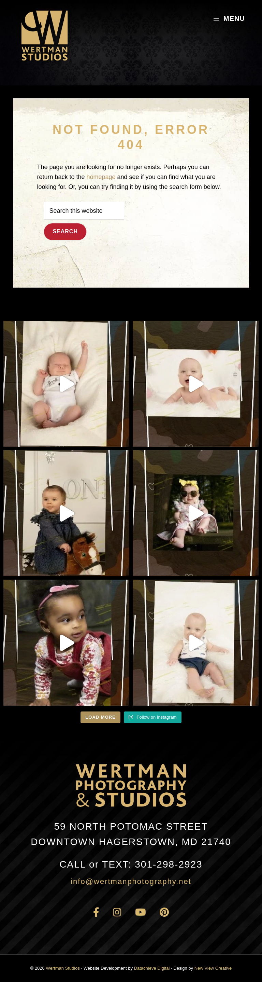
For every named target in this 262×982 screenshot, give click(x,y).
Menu (229, 18)
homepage (100, 177)
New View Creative (213, 968)
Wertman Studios (62, 968)
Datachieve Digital (152, 968)
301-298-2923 (130, 864)
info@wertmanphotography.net (131, 881)
